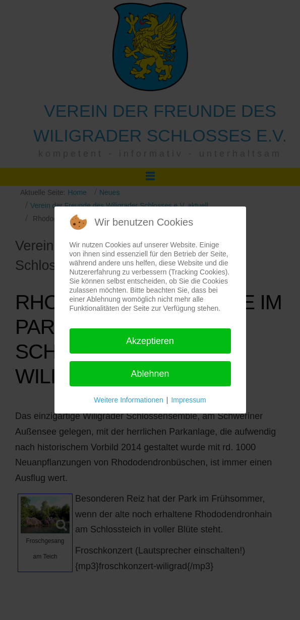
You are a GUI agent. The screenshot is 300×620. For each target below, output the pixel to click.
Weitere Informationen (128, 400)
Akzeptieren (150, 341)
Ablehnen (150, 374)
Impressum (188, 400)
